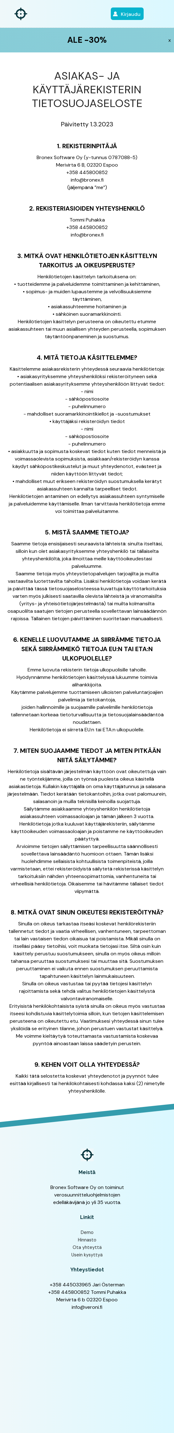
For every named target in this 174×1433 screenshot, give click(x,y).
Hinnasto (87, 1240)
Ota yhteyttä (87, 1247)
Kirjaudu (131, 14)
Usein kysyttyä (87, 1255)
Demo (87, 1232)
